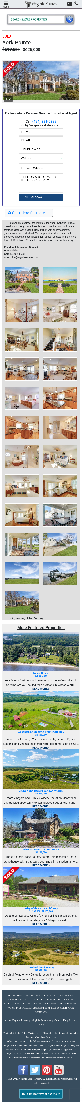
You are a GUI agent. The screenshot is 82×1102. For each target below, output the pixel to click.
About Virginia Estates (16, 1020)
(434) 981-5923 (44, 121)
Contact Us (60, 1020)
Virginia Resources (41, 1020)
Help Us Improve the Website (41, 1093)
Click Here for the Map (29, 213)
